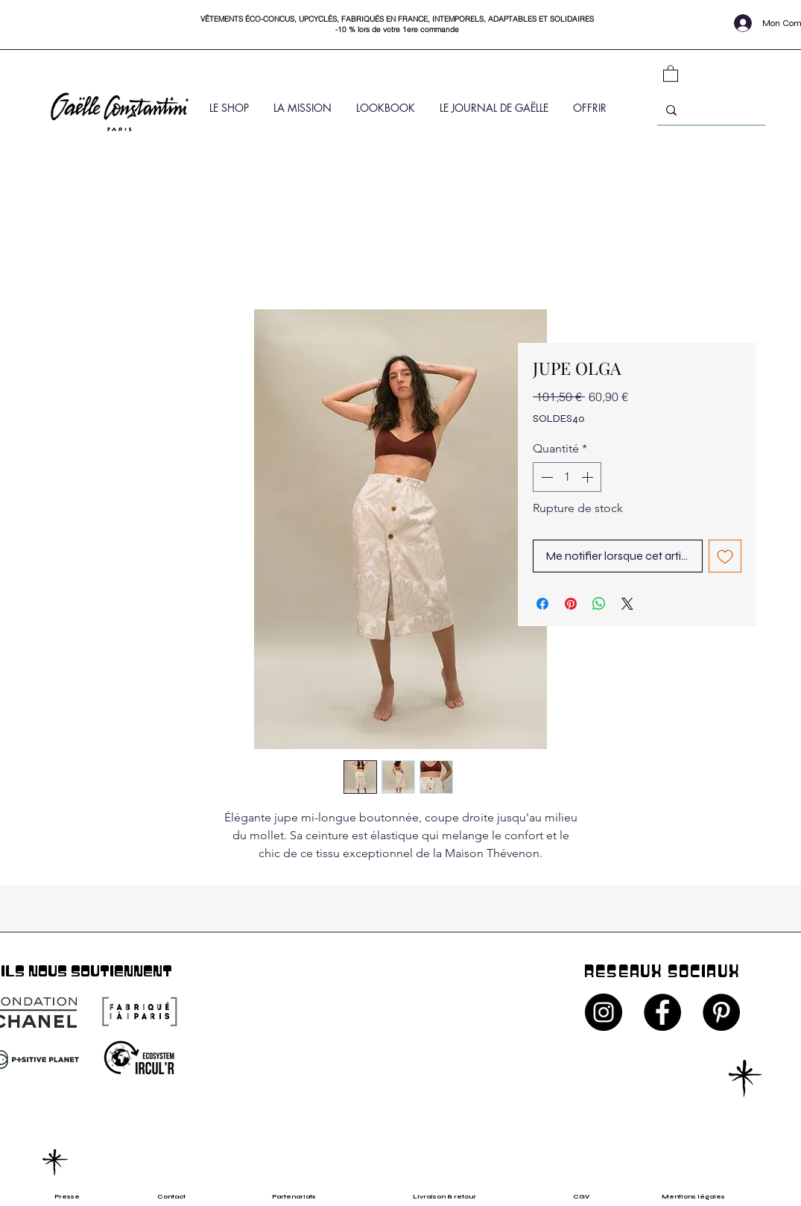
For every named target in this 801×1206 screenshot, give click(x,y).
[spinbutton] (567, 477)
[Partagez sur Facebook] (542, 604)
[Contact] (175, 1196)
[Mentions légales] (703, 1196)
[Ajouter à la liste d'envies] (725, 556)
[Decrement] (545, 477)
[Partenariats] (302, 1196)
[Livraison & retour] (457, 1196)
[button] (670, 73)
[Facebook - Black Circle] (662, 1012)
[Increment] (588, 477)
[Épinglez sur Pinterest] (571, 604)
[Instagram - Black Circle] (603, 1012)
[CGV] (588, 1196)
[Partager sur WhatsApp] (599, 604)
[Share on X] (627, 604)
